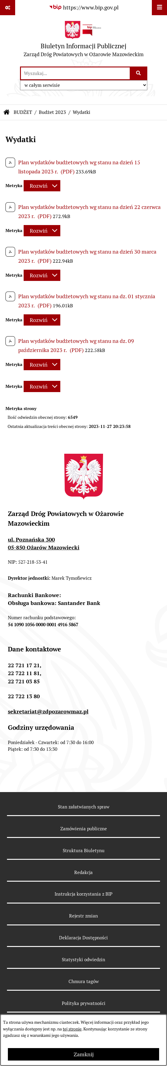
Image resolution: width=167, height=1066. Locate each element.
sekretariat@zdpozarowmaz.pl (48, 711)
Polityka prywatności (83, 1003)
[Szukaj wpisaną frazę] (139, 73)
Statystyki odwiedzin (83, 959)
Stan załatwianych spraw (83, 807)
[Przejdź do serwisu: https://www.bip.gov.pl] (83, 7)
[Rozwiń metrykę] (42, 185)
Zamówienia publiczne (83, 829)
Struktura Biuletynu (84, 850)
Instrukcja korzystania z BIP (83, 894)
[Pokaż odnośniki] (7, 7)
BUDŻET (23, 112)
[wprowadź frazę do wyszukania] (75, 73)
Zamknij (84, 1054)
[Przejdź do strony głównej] (84, 40)
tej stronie (72, 1029)
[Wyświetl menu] (159, 7)
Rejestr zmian (83, 916)
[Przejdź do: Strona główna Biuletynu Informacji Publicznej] (6, 112)
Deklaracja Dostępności (83, 938)
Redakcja (83, 872)
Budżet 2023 (52, 112)
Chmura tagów (83, 981)
